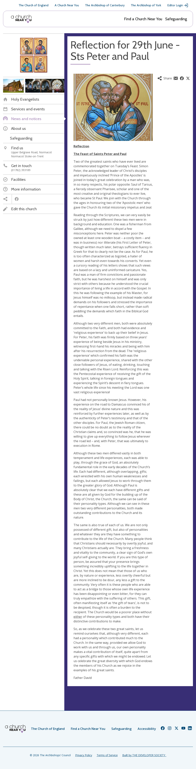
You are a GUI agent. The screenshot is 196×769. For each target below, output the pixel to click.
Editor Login (177, 5)
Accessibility (147, 729)
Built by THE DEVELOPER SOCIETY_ (144, 755)
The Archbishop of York (146, 5)
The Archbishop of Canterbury (105, 5)
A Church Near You (67, 5)
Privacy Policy (83, 755)
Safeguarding (176, 19)
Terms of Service (107, 755)
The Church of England (33, 5)
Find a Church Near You (143, 19)
